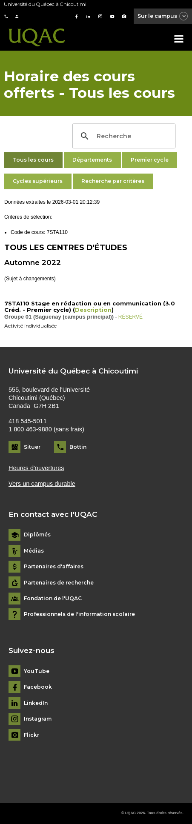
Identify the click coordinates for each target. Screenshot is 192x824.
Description (93, 309)
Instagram (38, 719)
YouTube (36, 671)
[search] (123, 136)
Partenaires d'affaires (53, 567)
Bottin (77, 447)
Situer (32, 447)
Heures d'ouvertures (36, 468)
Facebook (38, 687)
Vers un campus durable (42, 483)
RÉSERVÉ (130, 317)
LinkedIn (36, 703)
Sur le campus (163, 16)
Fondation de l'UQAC (53, 599)
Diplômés (37, 535)
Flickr (31, 735)
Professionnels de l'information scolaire (79, 614)
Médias (34, 551)
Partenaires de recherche (59, 583)
